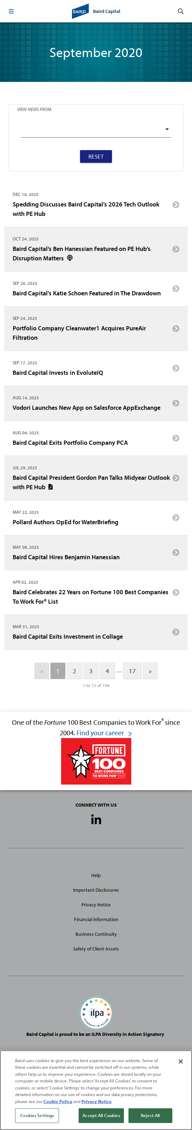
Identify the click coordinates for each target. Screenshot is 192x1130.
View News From (34, 109)
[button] (11, 11)
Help (96, 875)
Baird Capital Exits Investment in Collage (96, 634)
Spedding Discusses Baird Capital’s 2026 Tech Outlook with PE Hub (96, 209)
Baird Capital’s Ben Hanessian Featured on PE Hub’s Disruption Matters (96, 253)
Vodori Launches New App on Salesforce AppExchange (96, 406)
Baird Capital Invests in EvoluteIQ (96, 371)
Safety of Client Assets (96, 949)
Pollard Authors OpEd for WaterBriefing (96, 520)
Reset (96, 156)
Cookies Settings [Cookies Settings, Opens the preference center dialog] (37, 1115)
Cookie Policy (58, 1101)
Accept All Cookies (101, 1115)
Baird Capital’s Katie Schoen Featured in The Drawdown (96, 291)
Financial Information (96, 919)
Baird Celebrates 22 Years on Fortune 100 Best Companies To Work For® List (96, 596)
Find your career (105, 732)
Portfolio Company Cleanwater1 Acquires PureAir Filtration (96, 333)
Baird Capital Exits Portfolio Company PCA (96, 441)
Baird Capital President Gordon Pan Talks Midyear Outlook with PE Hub (96, 482)
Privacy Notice (96, 904)
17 (132, 671)
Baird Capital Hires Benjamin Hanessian (96, 555)
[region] (96, 1090)
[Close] (180, 1061)
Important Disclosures (96, 890)
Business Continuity (96, 934)
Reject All (150, 1115)
